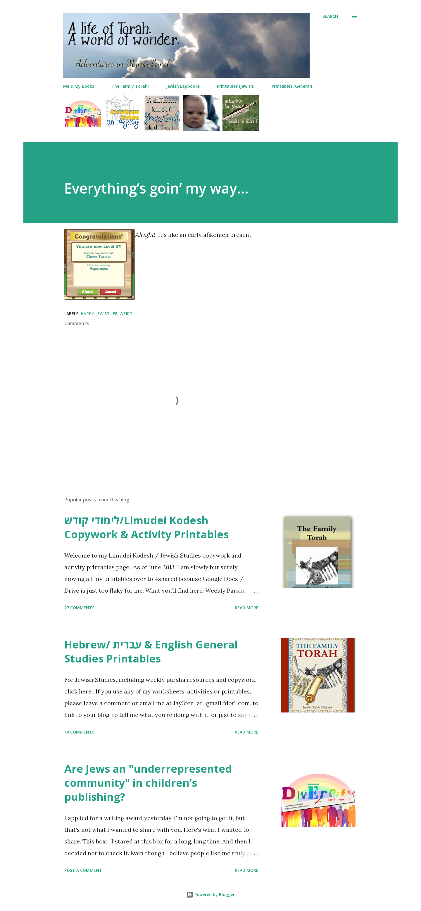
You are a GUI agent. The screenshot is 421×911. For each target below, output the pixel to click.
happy (87, 313)
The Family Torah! (130, 86)
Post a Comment (83, 870)
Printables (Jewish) (235, 86)
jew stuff (106, 313)
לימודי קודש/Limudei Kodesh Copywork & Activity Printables (146, 527)
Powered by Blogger (210, 894)
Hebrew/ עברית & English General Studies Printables (151, 651)
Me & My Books (78, 86)
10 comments (79, 732)
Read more (246, 607)
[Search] (330, 16)
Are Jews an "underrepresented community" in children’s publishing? (148, 783)
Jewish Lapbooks (183, 86)
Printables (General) (292, 86)
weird (126, 313)
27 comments (79, 607)
